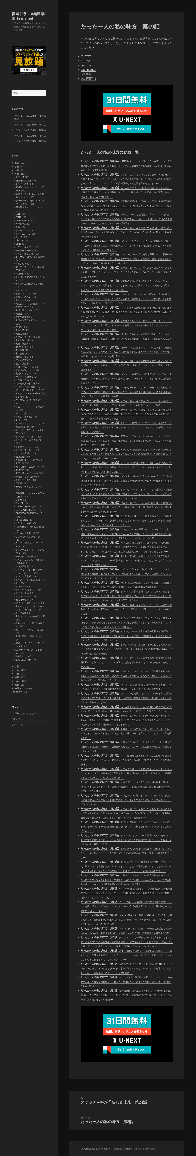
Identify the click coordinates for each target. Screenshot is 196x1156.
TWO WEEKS (22, 220)
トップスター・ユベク (27, 436)
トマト (19, 290)
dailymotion (88, 69)
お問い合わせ (18, 718)
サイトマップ (18, 724)
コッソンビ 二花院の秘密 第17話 (29, 124)
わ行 (17, 684)
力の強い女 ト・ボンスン (28, 459)
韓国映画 (17, 691)
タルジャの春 (22, 183)
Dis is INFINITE (24, 240)
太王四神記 (21, 343)
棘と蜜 (19, 483)
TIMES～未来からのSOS (28, 506)
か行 (17, 166)
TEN (18, 213)
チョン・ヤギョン (24, 416)
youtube (86, 65)
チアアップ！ (22, 403)
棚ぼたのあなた (23, 180)
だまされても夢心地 (25, 533)
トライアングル (23, 293)
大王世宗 (20, 313)
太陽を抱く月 (22, 346)
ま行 (17, 673)
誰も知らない (22, 656)
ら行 (17, 680)
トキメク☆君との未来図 (28, 579)
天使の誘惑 (21, 223)
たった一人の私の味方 (27, 383)
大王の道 (20, 463)
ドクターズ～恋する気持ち (29, 439)
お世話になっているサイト (25, 713)
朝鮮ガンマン (22, 356)
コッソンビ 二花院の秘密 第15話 (29, 135)
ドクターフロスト (24, 446)
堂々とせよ (21, 300)
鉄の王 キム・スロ (25, 366)
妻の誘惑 (20, 350)
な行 (17, 666)
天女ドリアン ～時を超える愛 (30, 616)
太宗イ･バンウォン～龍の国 (29, 629)
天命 (18, 227)
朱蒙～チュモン (23, 479)
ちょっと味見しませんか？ (29, 536)
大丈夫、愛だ (22, 306)
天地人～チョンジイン (27, 336)
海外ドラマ (20, 688)
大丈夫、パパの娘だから (28, 303)
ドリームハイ (22, 230)
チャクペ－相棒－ (24, 250)
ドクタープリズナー (25, 449)
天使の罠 (20, 330)
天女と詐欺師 (22, 340)
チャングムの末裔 (24, 556)
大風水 (19, 326)
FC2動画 (86, 74)
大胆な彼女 (21, 316)
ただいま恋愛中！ (24, 247)
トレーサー (21, 586)
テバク (19, 420)
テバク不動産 (22, 566)
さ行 (17, 170)
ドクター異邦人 (23, 453)
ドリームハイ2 (23, 233)
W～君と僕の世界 (24, 376)
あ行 (17, 162)
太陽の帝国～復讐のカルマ (29, 636)
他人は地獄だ (22, 599)
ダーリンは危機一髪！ (27, 400)
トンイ (19, 237)
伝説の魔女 (21, 456)
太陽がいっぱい (23, 373)
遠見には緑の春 (23, 659)
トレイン (20, 582)
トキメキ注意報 (23, 576)
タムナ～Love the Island (28, 393)
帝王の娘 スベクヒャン (27, 473)
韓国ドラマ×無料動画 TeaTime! (28, 16)
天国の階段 (21, 333)
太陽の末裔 (21, 469)
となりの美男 (22, 273)
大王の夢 (20, 177)
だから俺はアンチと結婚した (30, 526)
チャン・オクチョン (25, 253)
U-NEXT (86, 56)
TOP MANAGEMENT (26, 509)
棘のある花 (21, 360)
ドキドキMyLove (24, 370)
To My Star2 (22, 519)
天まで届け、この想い (27, 466)
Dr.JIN (19, 243)
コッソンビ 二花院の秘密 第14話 (29, 141)
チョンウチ (21, 263)
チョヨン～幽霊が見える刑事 (30, 257)
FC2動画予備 (88, 78)
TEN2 (18, 217)
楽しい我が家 (22, 363)
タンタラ (20, 396)
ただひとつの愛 (23, 523)
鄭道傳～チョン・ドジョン (29, 207)
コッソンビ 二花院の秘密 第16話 (29, 129)
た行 (17, 173)
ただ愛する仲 (22, 380)
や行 (17, 677)
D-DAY (19, 499)
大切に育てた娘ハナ (25, 310)
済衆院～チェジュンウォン (29, 486)
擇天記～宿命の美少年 (27, 476)
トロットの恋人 (23, 296)
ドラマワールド (23, 596)
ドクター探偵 (22, 592)
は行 (17, 669)
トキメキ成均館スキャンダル (30, 283)
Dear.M (19, 503)
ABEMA (85, 61)
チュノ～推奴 (22, 413)
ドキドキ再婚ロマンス (27, 589)
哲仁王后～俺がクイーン (28, 602)
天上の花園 (21, 612)
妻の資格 (20, 353)
